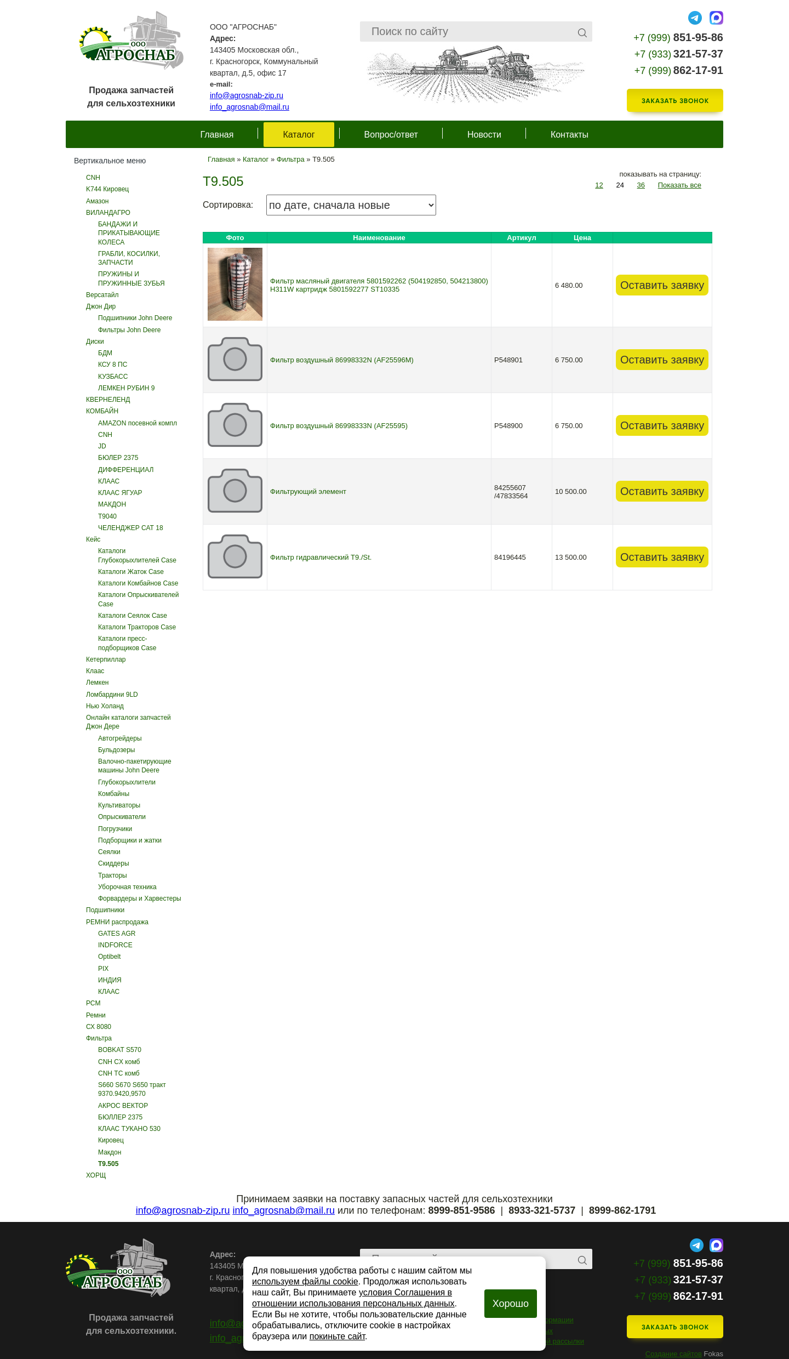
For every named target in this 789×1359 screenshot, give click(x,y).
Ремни (96, 1015)
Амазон (97, 201)
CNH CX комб (119, 1062)
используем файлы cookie (305, 1281)
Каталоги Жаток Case (131, 572)
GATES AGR (116, 933)
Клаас (95, 671)
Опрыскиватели (122, 817)
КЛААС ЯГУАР (120, 493)
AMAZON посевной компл (137, 423)
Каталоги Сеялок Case (132, 615)
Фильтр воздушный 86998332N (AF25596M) (342, 360)
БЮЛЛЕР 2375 (120, 1117)
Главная (217, 134)
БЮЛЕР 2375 (118, 458)
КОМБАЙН (102, 411)
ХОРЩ (96, 1175)
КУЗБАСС (113, 376)
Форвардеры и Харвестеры (139, 898)
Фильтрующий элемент (308, 491)
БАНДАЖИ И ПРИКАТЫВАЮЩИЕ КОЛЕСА (129, 233)
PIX (103, 969)
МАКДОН (112, 504)
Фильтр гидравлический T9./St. (320, 557)
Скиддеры (113, 863)
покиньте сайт (337, 1336)
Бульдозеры (116, 750)
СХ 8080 (98, 1027)
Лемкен (97, 682)
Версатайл (102, 295)
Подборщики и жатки (130, 840)
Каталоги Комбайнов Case (138, 583)
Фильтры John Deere (129, 330)
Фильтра (99, 1038)
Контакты (569, 134)
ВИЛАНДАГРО (108, 213)
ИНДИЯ (110, 980)
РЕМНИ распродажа (117, 922)
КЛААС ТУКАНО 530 (129, 1129)
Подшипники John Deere (135, 318)
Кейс (93, 539)
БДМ (105, 353)
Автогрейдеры (120, 738)
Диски (95, 341)
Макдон (109, 1152)
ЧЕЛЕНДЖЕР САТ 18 (130, 528)
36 (641, 185)
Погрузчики (115, 829)
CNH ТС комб (119, 1073)
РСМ (93, 1003)
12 (599, 185)
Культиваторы (119, 805)
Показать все (679, 185)
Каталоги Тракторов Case (137, 627)
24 (620, 185)
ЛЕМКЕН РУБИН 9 (126, 388)
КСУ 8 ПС (112, 364)
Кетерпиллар (106, 659)
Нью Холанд (105, 706)
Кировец (111, 1140)
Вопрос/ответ (391, 134)
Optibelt (109, 956)
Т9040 (107, 516)
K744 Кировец (107, 189)
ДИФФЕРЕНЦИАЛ (125, 470)
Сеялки (109, 852)
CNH (93, 177)
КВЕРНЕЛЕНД (108, 399)
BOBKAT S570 (119, 1050)
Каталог (299, 134)
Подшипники (105, 910)
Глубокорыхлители (127, 782)
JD (102, 446)
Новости (484, 134)
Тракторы (112, 875)
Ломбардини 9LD (112, 694)
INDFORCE (115, 945)
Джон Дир (101, 306)
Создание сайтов (673, 1354)
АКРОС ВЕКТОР (123, 1106)
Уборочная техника (127, 887)
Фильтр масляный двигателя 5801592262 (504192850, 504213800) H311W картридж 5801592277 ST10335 (379, 285)
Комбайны (113, 794)
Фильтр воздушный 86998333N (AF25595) (339, 426)
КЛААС (108, 481)
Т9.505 (108, 1164)
